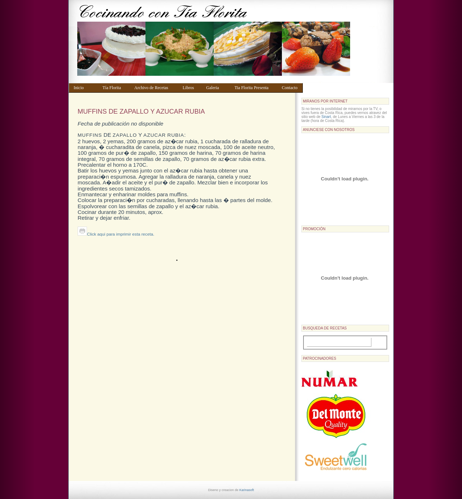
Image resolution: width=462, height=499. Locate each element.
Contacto (291, 87)
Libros (191, 87)
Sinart (326, 117)
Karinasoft (246, 490)
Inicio (85, 87)
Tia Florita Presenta (255, 87)
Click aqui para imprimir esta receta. (116, 234)
